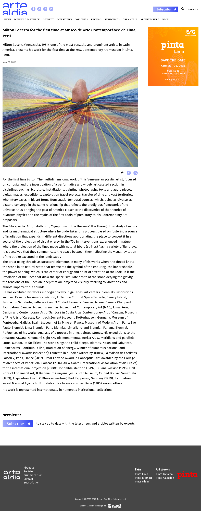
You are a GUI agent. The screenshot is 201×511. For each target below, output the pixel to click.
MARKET (48, 19)
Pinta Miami (142, 481)
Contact (28, 478)
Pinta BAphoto (144, 477)
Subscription (31, 482)
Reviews (96, 19)
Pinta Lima (141, 474)
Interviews (64, 19)
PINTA (165, 19)
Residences (112, 19)
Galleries (81, 19)
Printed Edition (33, 475)
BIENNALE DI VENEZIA (27, 19)
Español (193, 9)
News (7, 19)
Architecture (149, 19)
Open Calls (130, 19)
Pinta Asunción (165, 477)
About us (29, 467)
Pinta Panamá (164, 474)
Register (29, 471)
